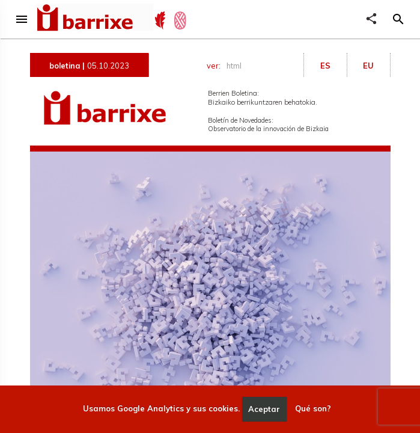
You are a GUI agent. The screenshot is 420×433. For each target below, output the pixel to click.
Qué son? (313, 409)
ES (325, 65)
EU (368, 65)
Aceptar (264, 409)
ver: (226, 66)
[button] (398, 19)
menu (21, 19)
